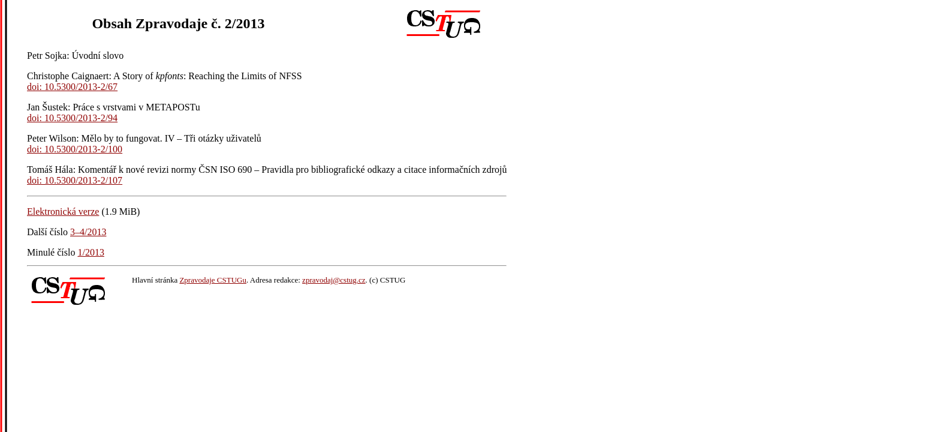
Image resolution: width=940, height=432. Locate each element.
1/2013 (90, 252)
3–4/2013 (88, 232)
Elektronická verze (63, 211)
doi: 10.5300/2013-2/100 (74, 149)
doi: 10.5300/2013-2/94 (72, 118)
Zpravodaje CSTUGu (212, 279)
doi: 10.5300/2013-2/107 (74, 180)
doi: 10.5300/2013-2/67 (72, 87)
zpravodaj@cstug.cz (333, 279)
